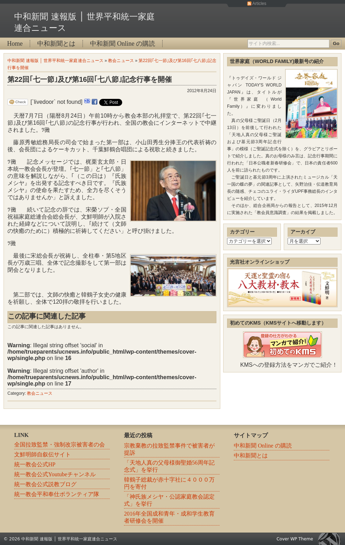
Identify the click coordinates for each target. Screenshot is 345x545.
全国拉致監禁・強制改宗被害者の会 (59, 445)
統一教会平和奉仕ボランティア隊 (56, 494)
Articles (259, 3)
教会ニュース (121, 60)
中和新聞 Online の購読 (122, 43)
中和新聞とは (56, 43)
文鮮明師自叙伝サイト (42, 454)
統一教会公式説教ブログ (45, 484)
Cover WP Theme (295, 538)
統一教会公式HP (34, 464)
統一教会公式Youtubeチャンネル (55, 474)
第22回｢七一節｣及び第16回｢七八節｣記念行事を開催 (89, 79)
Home (15, 43)
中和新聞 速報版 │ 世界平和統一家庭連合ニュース (55, 60)
